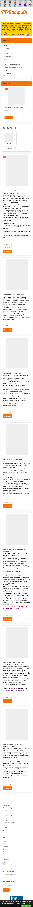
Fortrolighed (6, 805)
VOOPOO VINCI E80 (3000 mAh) (12, 744)
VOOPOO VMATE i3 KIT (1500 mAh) (13, 662)
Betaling (5, 830)
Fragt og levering (7, 808)
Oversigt (5, 820)
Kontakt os (6, 812)
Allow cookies (26, 905)
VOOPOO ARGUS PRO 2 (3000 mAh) (13, 295)
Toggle (27, 35)
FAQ (4, 825)
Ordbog (5, 827)
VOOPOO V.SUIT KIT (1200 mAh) (13, 108)
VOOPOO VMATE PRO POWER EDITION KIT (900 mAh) (15, 550)
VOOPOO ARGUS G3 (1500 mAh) (12, 459)
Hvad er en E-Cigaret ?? (9, 822)
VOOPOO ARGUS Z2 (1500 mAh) (12, 373)
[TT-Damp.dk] (14, 12)
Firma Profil (6, 810)
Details (28, 903)
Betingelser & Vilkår (8, 815)
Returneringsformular (8, 817)
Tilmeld (6, 890)
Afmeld (13, 890)
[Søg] (30, 18)
